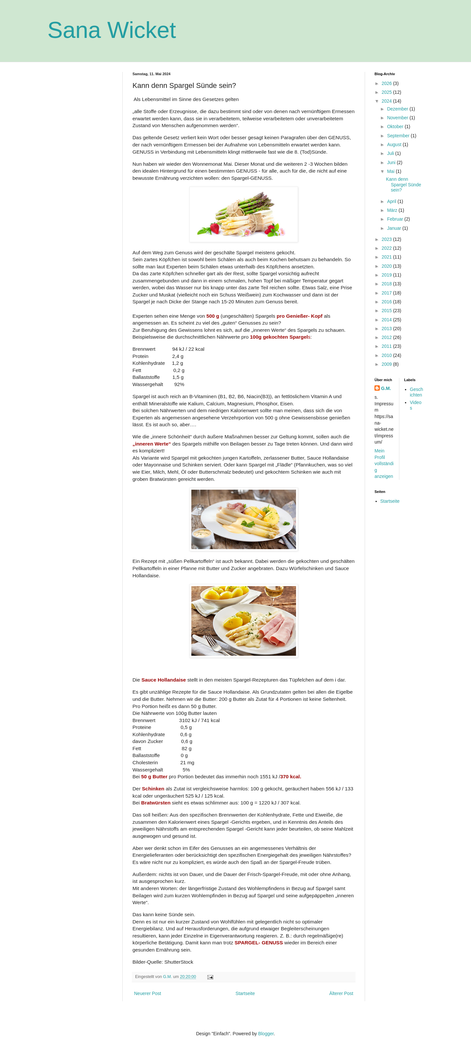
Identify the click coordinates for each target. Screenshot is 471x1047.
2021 (387, 257)
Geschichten (416, 392)
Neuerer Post (147, 993)
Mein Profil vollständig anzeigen (384, 463)
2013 (387, 328)
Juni (392, 162)
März (392, 210)
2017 (387, 293)
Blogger (265, 1033)
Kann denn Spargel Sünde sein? (403, 185)
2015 (387, 310)
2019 (387, 275)
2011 (387, 346)
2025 (387, 92)
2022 (387, 248)
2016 (387, 301)
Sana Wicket (111, 30)
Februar (395, 219)
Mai (391, 171)
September (398, 135)
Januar (394, 228)
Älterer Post (341, 993)
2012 (387, 337)
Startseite (245, 993)
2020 (387, 266)
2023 (387, 239)
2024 (387, 101)
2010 (387, 355)
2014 (387, 319)
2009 (387, 364)
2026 (387, 83)
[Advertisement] (80, 170)
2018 (387, 283)
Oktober (396, 126)
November (398, 117)
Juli (391, 153)
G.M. (386, 388)
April (392, 201)
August (394, 144)
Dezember (398, 108)
